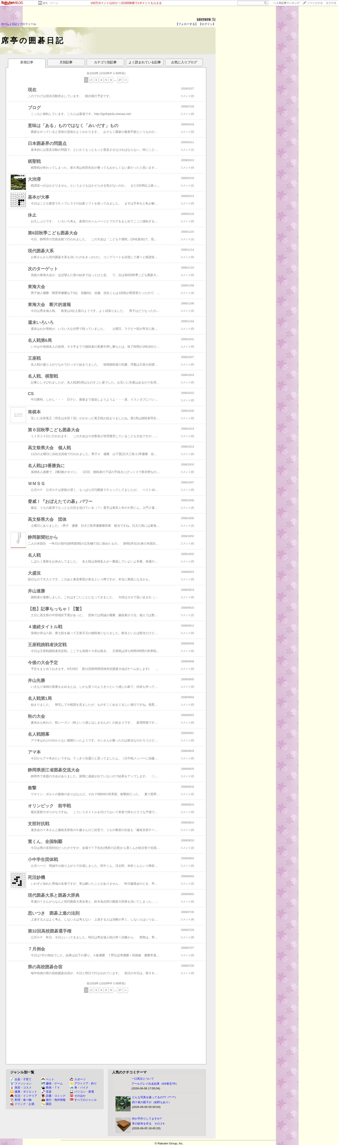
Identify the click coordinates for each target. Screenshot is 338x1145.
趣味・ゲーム (50, 3)
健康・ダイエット (23, 1091)
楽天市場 (331, 3)
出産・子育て (20, 1079)
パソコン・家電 (82, 1091)
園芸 (46, 1104)
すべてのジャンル (83, 1099)
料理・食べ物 (20, 1099)
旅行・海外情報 (53, 1099)
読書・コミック (53, 1095)
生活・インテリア (23, 1095)
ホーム (5, 24)
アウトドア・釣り (83, 1083)
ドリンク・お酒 (22, 1104)
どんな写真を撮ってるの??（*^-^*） (154, 1097)
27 (120, 80)
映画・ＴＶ (50, 1087)
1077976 (204, 19)
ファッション (20, 1083)
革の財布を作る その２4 (148, 1123)
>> (286, 3)
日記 (14, 24)
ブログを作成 (315, 3)
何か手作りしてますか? (146, 1118)
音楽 (46, 1091)
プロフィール (27, 24)
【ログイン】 (207, 24)
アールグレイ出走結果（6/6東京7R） (154, 1083)
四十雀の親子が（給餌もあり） (151, 1102)
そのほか (78, 1095)
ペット (47, 1079)
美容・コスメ (20, 1087)
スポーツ (78, 1079)
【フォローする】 (186, 24)
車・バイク (79, 1087)
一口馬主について (142, 1078)
